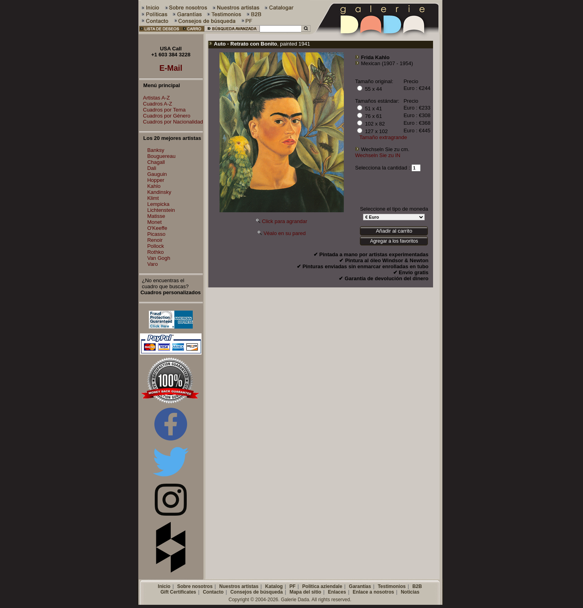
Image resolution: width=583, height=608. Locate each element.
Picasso (156, 234)
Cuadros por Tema (162, 110)
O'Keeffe (157, 228)
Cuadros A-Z (155, 104)
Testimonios (392, 586)
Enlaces (337, 592)
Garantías (360, 586)
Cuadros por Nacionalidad (171, 122)
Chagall (156, 162)
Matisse (156, 216)
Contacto (213, 592)
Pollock (155, 246)
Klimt (153, 198)
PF (292, 586)
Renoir (154, 240)
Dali (151, 168)
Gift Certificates (178, 592)
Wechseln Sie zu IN (377, 155)
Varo (152, 264)
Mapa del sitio (305, 592)
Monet (154, 222)
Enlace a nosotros (373, 592)
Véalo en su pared (285, 233)
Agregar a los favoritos (394, 241)
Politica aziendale (322, 586)
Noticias (410, 592)
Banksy (155, 150)
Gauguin (157, 174)
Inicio (164, 586)
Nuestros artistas (238, 586)
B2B (417, 586)
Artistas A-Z (154, 98)
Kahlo (153, 186)
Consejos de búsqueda (256, 592)
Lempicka (158, 204)
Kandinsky (159, 192)
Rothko (155, 252)
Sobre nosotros (195, 586)
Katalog (274, 586)
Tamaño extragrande (383, 137)
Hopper (155, 180)
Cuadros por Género (165, 116)
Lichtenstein (161, 210)
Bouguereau (161, 156)
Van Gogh (158, 258)
